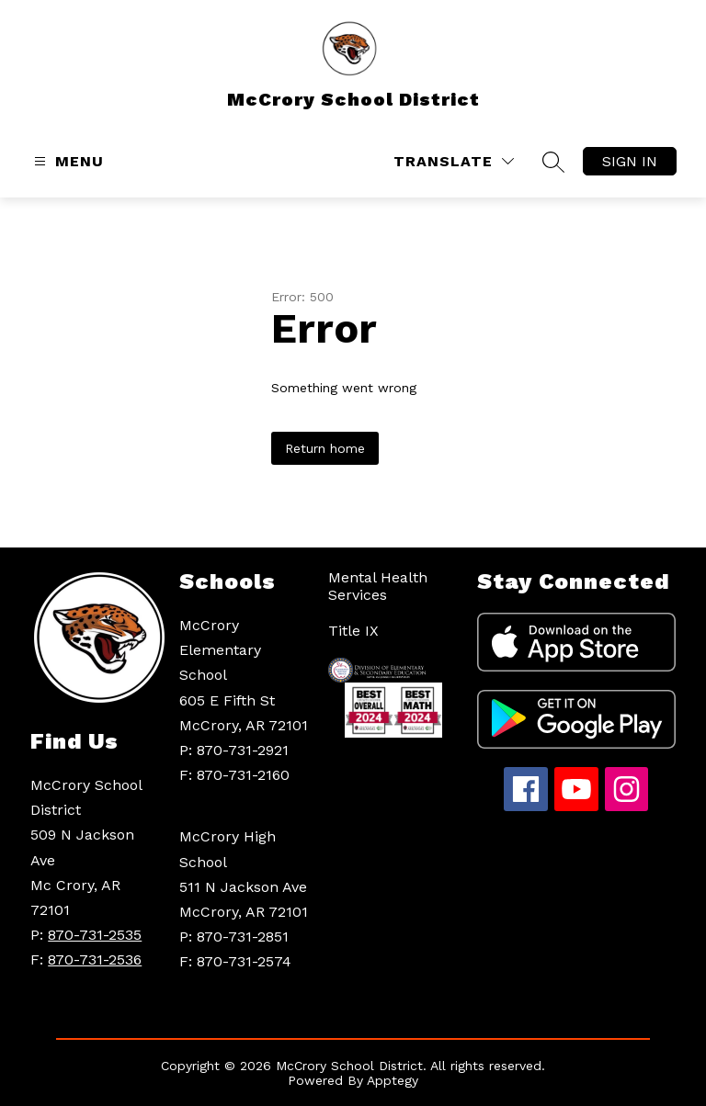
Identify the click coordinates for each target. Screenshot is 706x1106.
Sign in (629, 161)
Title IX (353, 630)
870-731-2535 (95, 934)
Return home (325, 448)
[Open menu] (66, 161)
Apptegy (392, 1080)
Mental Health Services (377, 586)
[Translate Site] (453, 161)
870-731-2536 (95, 959)
